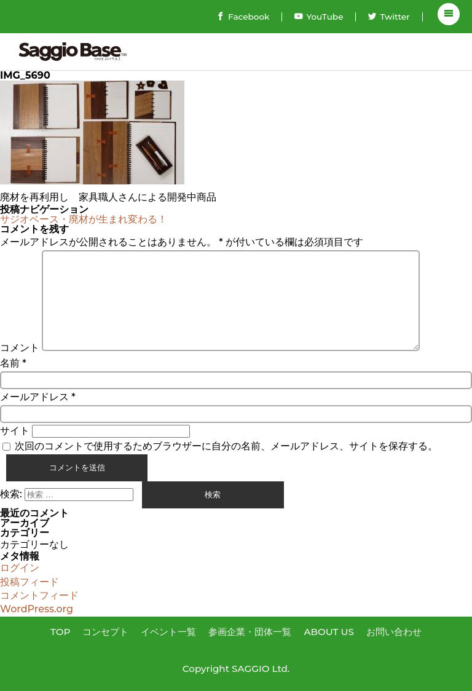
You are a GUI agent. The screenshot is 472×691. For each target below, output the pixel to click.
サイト (15, 430)
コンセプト (105, 632)
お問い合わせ (394, 632)
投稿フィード (29, 582)
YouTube (318, 17)
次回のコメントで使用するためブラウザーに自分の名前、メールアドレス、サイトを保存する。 (226, 446)
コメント (19, 347)
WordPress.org (36, 609)
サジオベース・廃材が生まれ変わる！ (83, 219)
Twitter (388, 17)
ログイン (19, 568)
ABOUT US (329, 632)
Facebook (242, 17)
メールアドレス (38, 397)
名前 (13, 363)
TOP (60, 632)
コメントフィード (39, 595)
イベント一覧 (168, 632)
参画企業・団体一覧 (249, 632)
